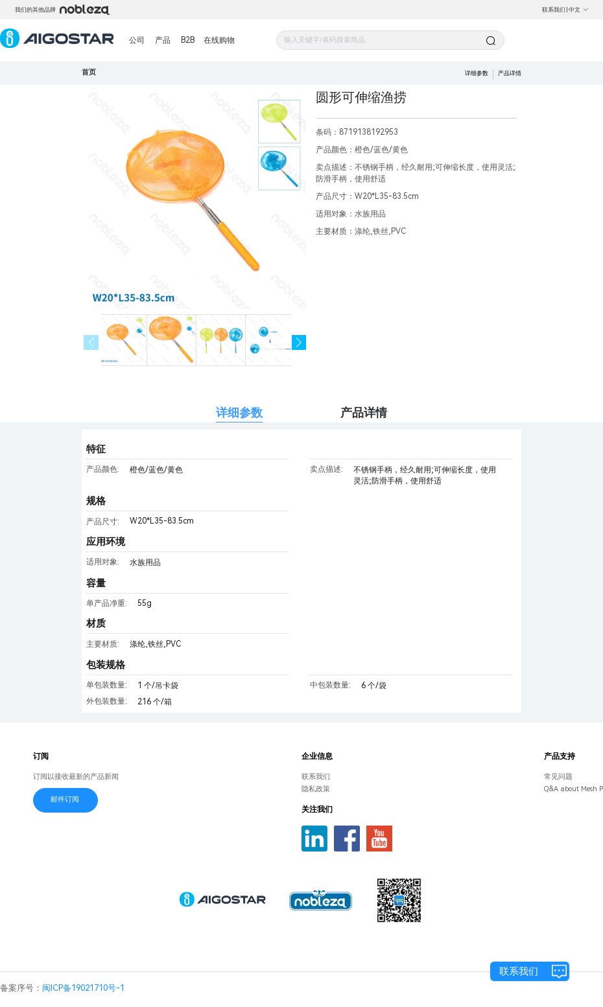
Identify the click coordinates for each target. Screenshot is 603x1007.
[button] (299, 342)
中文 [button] (579, 9)
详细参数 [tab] (239, 412)
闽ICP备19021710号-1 (83, 988)
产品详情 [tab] (363, 412)
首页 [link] (89, 72)
